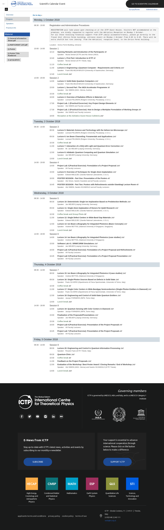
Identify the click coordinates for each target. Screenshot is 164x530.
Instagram (45, 416)
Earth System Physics (92, 494)
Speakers (9, 24)
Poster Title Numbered (14, 54)
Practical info (11, 28)
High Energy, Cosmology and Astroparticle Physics (32, 496)
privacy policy (54, 516)
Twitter (29, 416)
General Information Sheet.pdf (17, 39)
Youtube (37, 416)
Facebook (21, 416)
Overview (9, 15)
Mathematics (72, 493)
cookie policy (67, 516)
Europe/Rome (134, 9)
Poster (11, 49)
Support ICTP (117, 462)
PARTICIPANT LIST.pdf (17, 45)
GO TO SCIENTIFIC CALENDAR (145, 4)
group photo (14, 60)
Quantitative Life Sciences (112, 494)
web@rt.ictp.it (110, 521)
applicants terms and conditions (32, 516)
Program (9, 19)
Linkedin (53, 416)
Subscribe (38, 462)
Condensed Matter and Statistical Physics (51, 496)
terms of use (81, 516)
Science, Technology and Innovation (132, 496)
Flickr (61, 416)
